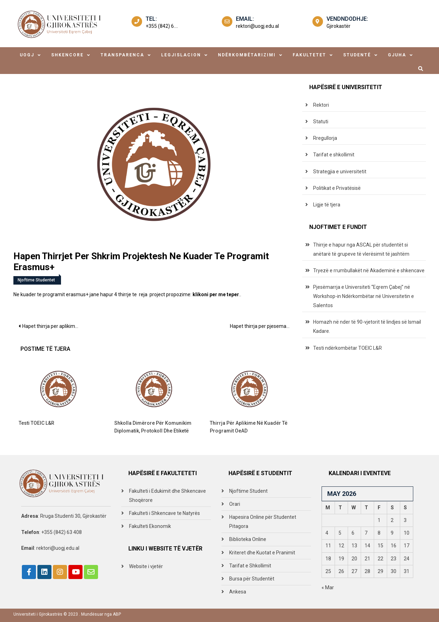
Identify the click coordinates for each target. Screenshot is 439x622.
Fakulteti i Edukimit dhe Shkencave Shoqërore (167, 495)
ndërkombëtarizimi (247, 54)
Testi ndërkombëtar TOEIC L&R (347, 348)
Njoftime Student (248, 491)
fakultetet (309, 54)
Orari (234, 504)
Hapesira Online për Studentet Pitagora (262, 521)
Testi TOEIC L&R (36, 423)
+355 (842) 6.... (162, 26)
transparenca (122, 54)
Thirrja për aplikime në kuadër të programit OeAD (248, 427)
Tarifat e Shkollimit (250, 565)
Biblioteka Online (247, 539)
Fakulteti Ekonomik (150, 526)
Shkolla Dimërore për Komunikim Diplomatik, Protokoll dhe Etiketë (152, 427)
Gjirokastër (338, 26)
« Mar (328, 587)
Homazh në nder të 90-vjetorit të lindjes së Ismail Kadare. (367, 326)
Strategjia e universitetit (339, 171)
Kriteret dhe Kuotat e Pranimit (262, 552)
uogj (27, 54)
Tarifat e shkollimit (333, 154)
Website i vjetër (146, 566)
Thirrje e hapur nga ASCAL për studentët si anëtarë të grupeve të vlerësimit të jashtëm (361, 249)
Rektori (321, 105)
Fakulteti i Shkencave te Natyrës (164, 513)
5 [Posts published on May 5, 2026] (340, 533)
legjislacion (181, 54)
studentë (357, 54)
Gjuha (397, 54)
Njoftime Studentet (36, 280)
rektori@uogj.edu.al (257, 26)
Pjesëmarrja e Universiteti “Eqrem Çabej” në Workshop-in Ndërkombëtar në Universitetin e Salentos (363, 296)
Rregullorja (325, 138)
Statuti (320, 121)
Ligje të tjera (326, 204)
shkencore (67, 54)
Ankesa (237, 592)
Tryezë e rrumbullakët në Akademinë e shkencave (369, 270)
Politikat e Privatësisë (337, 188)
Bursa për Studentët (251, 578)
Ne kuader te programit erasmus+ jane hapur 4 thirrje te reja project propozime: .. (127, 294)
